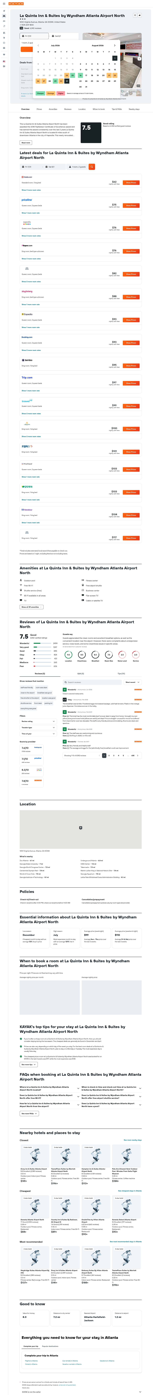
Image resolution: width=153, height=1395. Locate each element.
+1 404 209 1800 (27, 25)
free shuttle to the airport (30, 698)
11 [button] (72, 64)
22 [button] (55, 75)
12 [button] (38, 69)
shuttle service (26, 703)
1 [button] (55, 58)
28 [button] (50, 81)
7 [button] (49, 64)
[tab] (40, 673)
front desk (38, 703)
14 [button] (50, 69)
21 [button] (50, 75)
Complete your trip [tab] (31, 1346)
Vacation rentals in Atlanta (71, 1364)
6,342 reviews (35, 28)
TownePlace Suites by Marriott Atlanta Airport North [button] (63, 1170)
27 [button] (44, 81)
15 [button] (55, 69)
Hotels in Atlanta (31, 1364)
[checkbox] (32, 749)
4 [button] (72, 58)
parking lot (48, 703)
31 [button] (67, 81)
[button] (4, 3)
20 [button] (44, 75)
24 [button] (67, 75)
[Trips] (4, 54)
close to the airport (28, 693)
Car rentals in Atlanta (70, 1361)
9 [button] (61, 64)
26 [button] (38, 81)
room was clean (41, 687)
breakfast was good (44, 693)
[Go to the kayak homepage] (16, 3)
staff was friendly (27, 687)
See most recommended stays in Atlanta (126, 1242)
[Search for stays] (4, 16)
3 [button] (66, 58)
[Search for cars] (4, 21)
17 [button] (67, 69)
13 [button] (44, 69)
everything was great (28, 708)
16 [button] (61, 69)
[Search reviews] (94, 682)
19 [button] (38, 75)
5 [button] (38, 64)
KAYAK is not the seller (82, 1391)
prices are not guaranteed (67, 1385)
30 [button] (61, 81)
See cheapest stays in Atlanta (130, 1191)
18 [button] (73, 69)
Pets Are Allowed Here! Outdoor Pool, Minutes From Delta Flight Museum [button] (124, 1171)
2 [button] (61, 58)
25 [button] (72, 75)
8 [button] (55, 64)
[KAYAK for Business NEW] (4, 47)
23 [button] (61, 75)
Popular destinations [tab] (50, 1346)
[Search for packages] (4, 26)
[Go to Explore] (4, 37)
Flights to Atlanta (31, 1361)
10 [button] (67, 64)
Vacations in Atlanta (107, 1361)
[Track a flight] (4, 42)
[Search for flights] (4, 11)
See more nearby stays (133, 1140)
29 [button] (55, 81)
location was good (48, 698)
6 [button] (43, 64)
